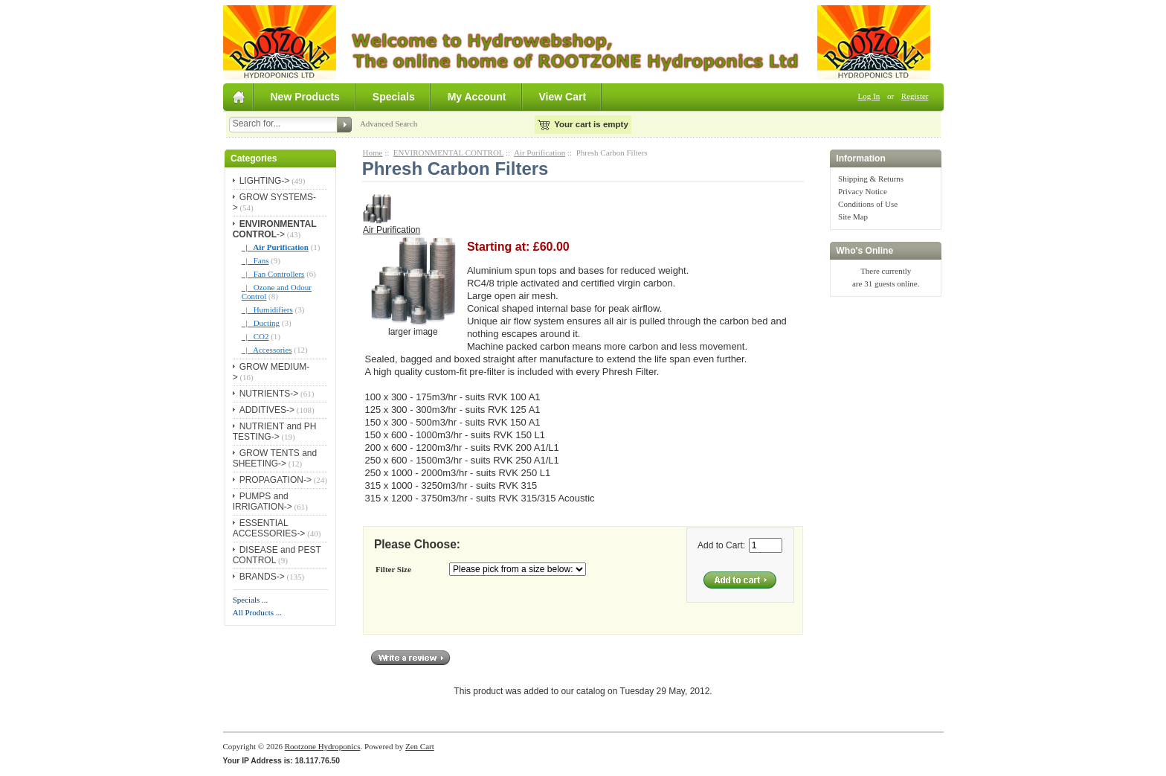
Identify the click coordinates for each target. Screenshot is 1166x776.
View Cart (563, 97)
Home (373, 152)
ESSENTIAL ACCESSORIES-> (269, 528)
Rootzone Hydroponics (323, 746)
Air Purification (539, 152)
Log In (869, 96)
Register (915, 96)
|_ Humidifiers (267, 309)
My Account (477, 97)
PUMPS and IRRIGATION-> (262, 501)
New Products (305, 97)
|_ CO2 (255, 336)
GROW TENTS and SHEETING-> (275, 458)
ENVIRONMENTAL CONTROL (448, 152)
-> (275, 229)
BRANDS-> (262, 576)
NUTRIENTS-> (269, 393)
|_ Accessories (267, 349)
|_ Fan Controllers (273, 273)
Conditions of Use (868, 203)
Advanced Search (388, 123)
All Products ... (257, 612)
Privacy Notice (862, 191)
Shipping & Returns (871, 178)
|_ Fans (255, 260)
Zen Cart (419, 746)
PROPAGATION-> (275, 480)
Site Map (853, 216)
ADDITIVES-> (266, 410)
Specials (394, 97)
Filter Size (393, 569)
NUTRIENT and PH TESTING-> (275, 431)
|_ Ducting (261, 322)
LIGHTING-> (264, 181)
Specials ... (250, 599)
